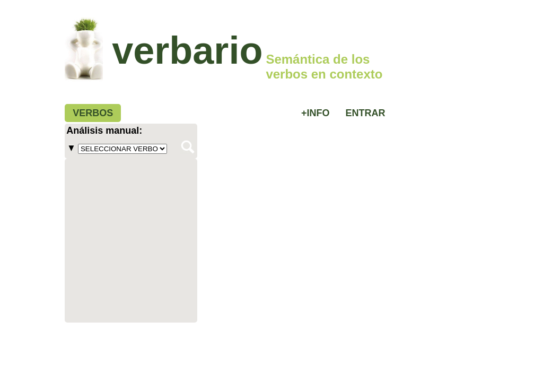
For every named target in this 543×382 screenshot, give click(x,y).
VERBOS (93, 113)
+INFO (315, 113)
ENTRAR (366, 113)
